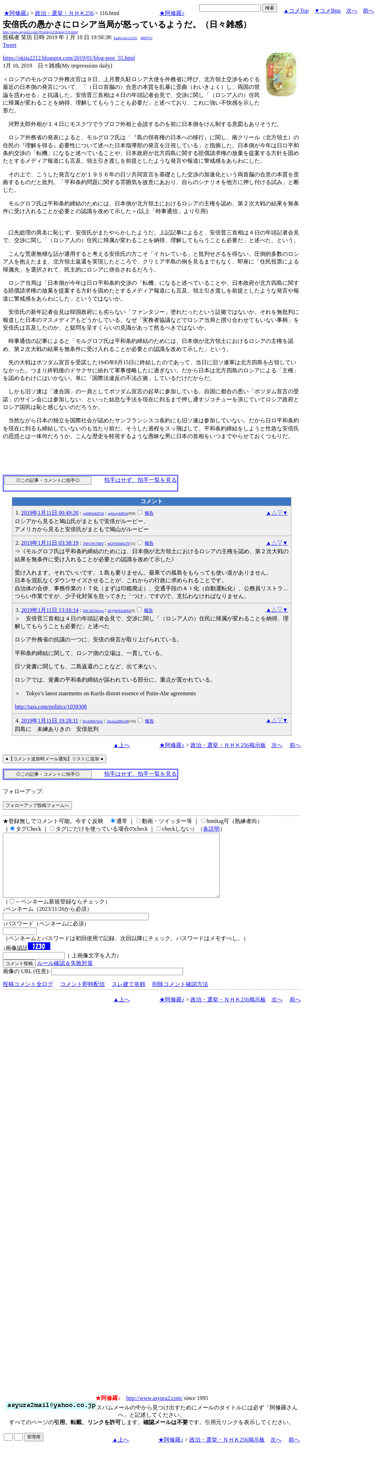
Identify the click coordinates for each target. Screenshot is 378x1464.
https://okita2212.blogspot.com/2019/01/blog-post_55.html (69, 58)
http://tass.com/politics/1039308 (51, 707)
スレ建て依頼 (128, 997)
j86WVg (146, 38)
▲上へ (121, 745)
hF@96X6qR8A (119, 611)
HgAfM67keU (93, 721)
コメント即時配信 (82, 997)
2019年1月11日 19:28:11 (49, 721)
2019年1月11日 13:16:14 (49, 610)
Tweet (9, 45)
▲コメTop (296, 11)
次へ (351, 11)
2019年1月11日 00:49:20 (49, 513)
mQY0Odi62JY (119, 544)
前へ (368, 11)
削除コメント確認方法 (180, 997)
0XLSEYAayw (93, 611)
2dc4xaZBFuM (117, 721)
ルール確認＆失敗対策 (65, 976)
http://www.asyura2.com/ (154, 1411)
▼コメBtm (327, 11)
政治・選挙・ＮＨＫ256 (64, 13)
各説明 (211, 829)
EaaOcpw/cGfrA (125, 38)
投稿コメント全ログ (28, 997)
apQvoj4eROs (118, 513)
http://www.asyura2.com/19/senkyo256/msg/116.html (40, 32)
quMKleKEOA (93, 513)
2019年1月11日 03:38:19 (49, 543)
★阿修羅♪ (16, 13)
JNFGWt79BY (93, 544)
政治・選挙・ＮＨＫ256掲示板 (228, 745)
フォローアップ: (23, 791)
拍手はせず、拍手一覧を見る (140, 480)
